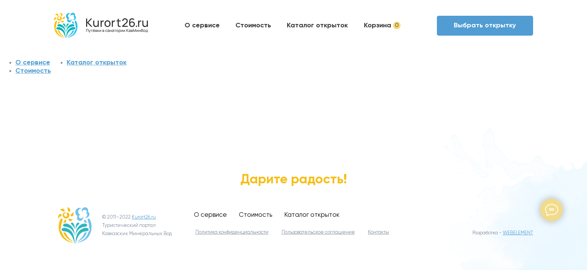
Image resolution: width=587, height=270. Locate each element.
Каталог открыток (317, 25)
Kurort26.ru (144, 217)
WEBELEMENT (518, 233)
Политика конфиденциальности (231, 232)
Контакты (378, 232)
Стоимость (253, 25)
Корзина (382, 25)
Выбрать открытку (485, 25)
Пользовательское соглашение (318, 232)
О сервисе (202, 25)
